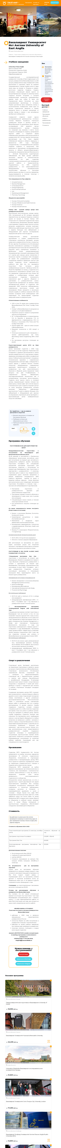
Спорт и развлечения (46, 119)
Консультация (54, 2)
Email (13, 428)
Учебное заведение (45, 111)
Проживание (46, 123)
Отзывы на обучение (36, 3)
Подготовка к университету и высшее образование (27, 54)
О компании (21, 3)
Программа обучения (46, 115)
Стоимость (45, 125)
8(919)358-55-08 (46, 3)
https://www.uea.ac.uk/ (15, 74)
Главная (11, 54)
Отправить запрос (46, 100)
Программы (28, 2)
